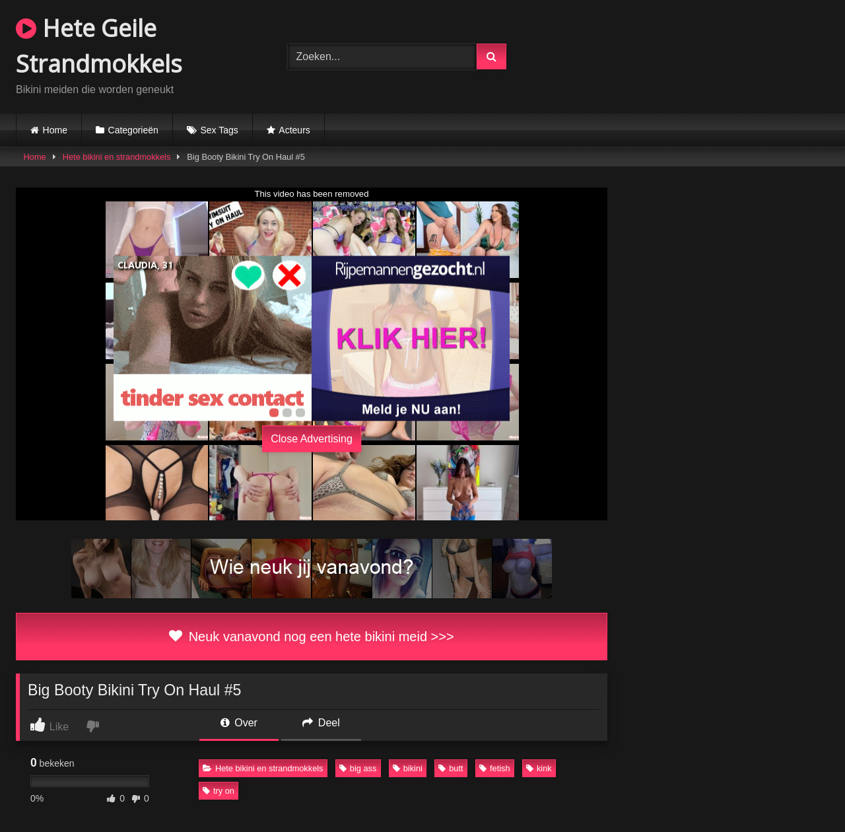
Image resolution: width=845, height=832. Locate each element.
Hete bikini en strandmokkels (117, 157)
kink (539, 768)
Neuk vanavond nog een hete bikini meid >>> (311, 636)
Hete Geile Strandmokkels (99, 46)
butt (450, 768)
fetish (494, 768)
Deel (320, 722)
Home (55, 130)
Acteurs (294, 130)
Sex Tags (219, 130)
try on (218, 791)
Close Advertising (312, 438)
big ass (358, 768)
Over (238, 722)
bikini (407, 768)
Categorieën (133, 130)
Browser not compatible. (693, 55)
